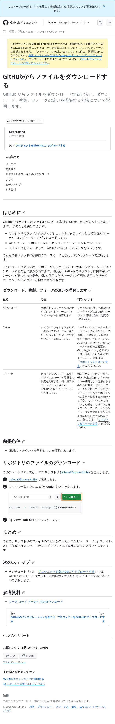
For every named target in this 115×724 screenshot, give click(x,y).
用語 (32, 706)
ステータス (62, 706)
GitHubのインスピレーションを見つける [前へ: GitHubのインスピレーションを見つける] (32, 619)
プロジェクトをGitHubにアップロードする (40, 145)
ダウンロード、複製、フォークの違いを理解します (47, 290)
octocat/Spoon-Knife (75, 472)
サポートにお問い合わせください (24, 684)
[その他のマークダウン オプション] (40, 121)
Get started (17, 132)
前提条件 (14, 441)
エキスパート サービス (93, 706)
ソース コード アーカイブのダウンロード (36, 602)
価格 (74, 706)
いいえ (28, 655)
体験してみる (25, 31)
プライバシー (45, 706)
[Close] (105, 6)
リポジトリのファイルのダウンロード (44, 463)
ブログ (7, 710)
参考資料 (14, 592)
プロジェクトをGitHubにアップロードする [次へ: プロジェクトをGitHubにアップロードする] (81, 619)
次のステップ (19, 562)
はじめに (14, 212)
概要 (11, 31)
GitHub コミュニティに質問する (23, 679)
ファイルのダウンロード (51, 31)
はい (10, 655)
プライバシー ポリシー (14, 662)
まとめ (12, 532)
